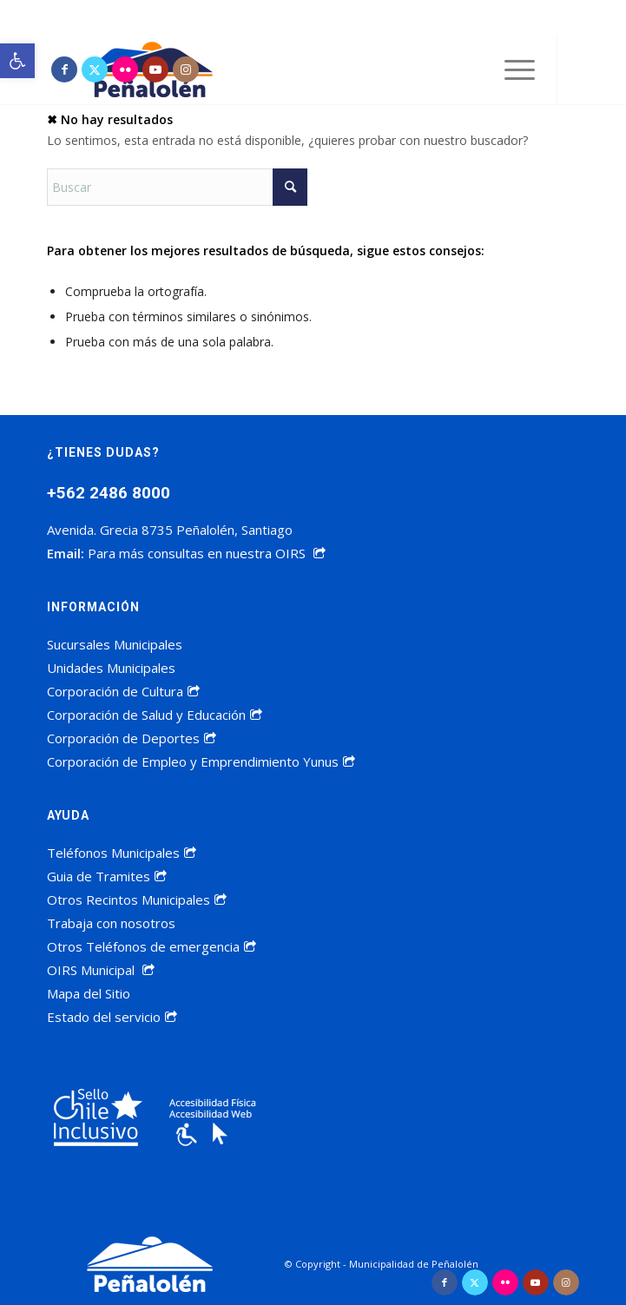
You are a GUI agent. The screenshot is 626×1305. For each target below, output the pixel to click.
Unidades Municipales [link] (111, 667)
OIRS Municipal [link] (101, 970)
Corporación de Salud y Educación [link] (154, 714)
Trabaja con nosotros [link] (111, 923)
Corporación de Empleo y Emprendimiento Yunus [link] (201, 761)
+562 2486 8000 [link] (108, 493)
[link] (17, 60)
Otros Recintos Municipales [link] (137, 899)
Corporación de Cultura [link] (123, 691)
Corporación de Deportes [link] (131, 738)
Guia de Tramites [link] (107, 876)
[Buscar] (177, 187)
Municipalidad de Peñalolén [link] (413, 1263)
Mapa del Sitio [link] (88, 993)
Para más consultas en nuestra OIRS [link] (207, 553)
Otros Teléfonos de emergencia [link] (151, 946)
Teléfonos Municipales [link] (121, 852)
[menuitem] (511, 69)
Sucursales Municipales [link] (114, 644)
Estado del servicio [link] (112, 1016)
